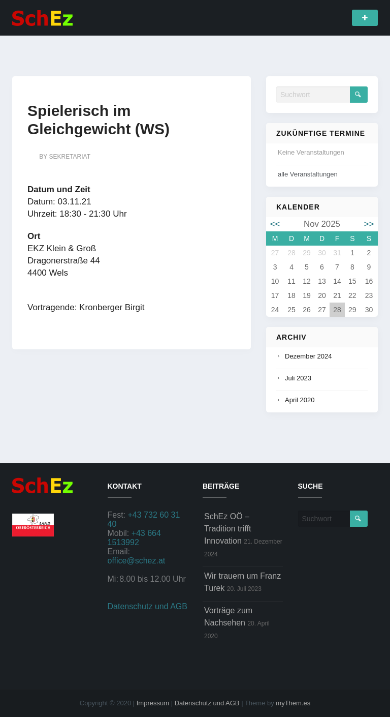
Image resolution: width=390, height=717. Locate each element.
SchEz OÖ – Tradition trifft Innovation (227, 528)
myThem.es (293, 703)
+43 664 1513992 (134, 538)
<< (275, 224)
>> (369, 224)
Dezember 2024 (308, 356)
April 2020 (300, 400)
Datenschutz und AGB (147, 606)
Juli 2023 (298, 378)
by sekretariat (64, 156)
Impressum (153, 703)
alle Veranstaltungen (308, 174)
